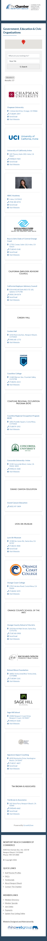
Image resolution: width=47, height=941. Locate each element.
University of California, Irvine (19, 150)
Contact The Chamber (13, 887)
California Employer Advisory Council (22, 286)
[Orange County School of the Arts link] (23, 611)
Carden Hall (12, 331)
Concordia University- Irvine (18, 460)
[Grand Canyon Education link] (23, 489)
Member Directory (12, 900)
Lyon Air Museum (14, 538)
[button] (23, 42)
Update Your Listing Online (15, 914)
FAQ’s (7, 876)
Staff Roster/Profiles (13, 873)
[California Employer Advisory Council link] (23, 272)
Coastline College (14, 374)
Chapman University (15, 107)
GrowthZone (28, 825)
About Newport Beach (13, 883)
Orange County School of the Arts (21, 625)
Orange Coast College (16, 583)
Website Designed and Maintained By (18, 922)
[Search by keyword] (23, 56)
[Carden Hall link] (23, 318)
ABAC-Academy (13, 196)
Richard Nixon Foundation (17, 670)
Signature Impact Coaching (18, 755)
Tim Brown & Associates (17, 800)
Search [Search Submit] (23, 67)
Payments (8, 910)
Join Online (9, 907)
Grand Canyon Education (17, 503)
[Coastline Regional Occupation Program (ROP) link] (23, 402)
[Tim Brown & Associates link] (23, 786)
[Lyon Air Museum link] (23, 524)
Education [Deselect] (10, 77)
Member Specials (11, 903)
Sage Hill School (13, 712)
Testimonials (9, 880)
